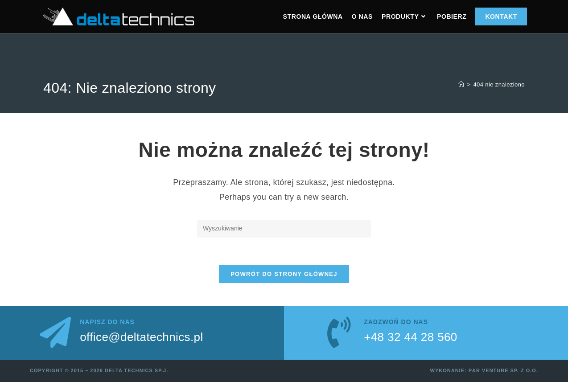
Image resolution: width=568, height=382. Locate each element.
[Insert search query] (284, 229)
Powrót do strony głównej (284, 274)
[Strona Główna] (461, 84)
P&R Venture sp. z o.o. (503, 370)
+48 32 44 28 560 (410, 337)
